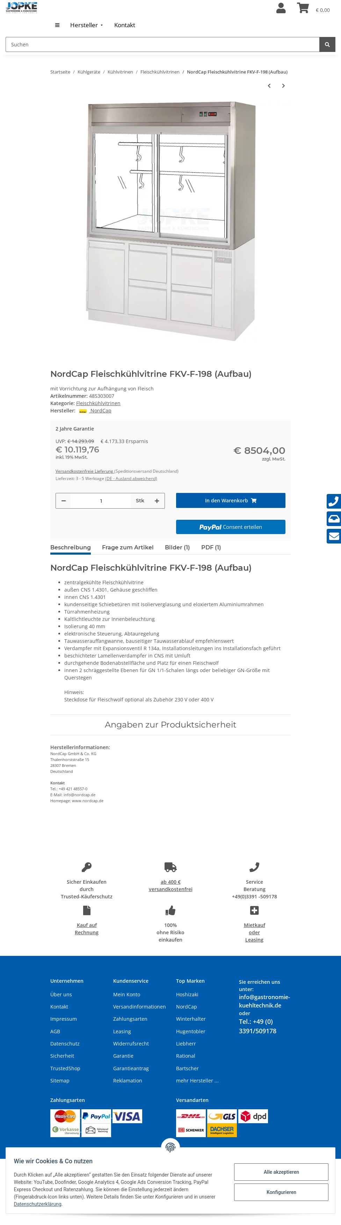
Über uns (61, 994)
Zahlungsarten (130, 1018)
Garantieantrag (131, 1068)
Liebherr (186, 1043)
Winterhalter (191, 1018)
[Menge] (101, 500)
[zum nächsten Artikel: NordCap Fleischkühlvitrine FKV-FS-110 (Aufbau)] (283, 85)
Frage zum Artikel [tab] (128, 547)
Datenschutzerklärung (58, 1204)
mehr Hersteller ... (197, 1080)
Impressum (63, 1018)
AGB (55, 1031)
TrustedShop (65, 1068)
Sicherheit (62, 1055)
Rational (185, 1055)
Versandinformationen (139, 1006)
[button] (281, 8)
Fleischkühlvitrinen (98, 403)
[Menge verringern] (63, 500)
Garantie (123, 1055)
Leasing (122, 1031)
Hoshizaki (187, 994)
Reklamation (127, 1080)
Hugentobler (190, 1031)
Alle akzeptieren (278, 1172)
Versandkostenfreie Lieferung (85, 471)
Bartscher (187, 1068)
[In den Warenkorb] (230, 500)
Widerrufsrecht (131, 1043)
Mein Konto (126, 994)
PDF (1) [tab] (211, 547)
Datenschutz (65, 1043)
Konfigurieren (278, 1192)
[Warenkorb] (313, 8)
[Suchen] (163, 44)
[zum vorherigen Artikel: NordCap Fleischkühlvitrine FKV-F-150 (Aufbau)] (269, 85)
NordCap (186, 1006)
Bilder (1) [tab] (177, 547)
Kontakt (59, 1006)
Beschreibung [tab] (70, 547)
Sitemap (60, 1080)
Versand (130, 1149)
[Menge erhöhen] (157, 500)
